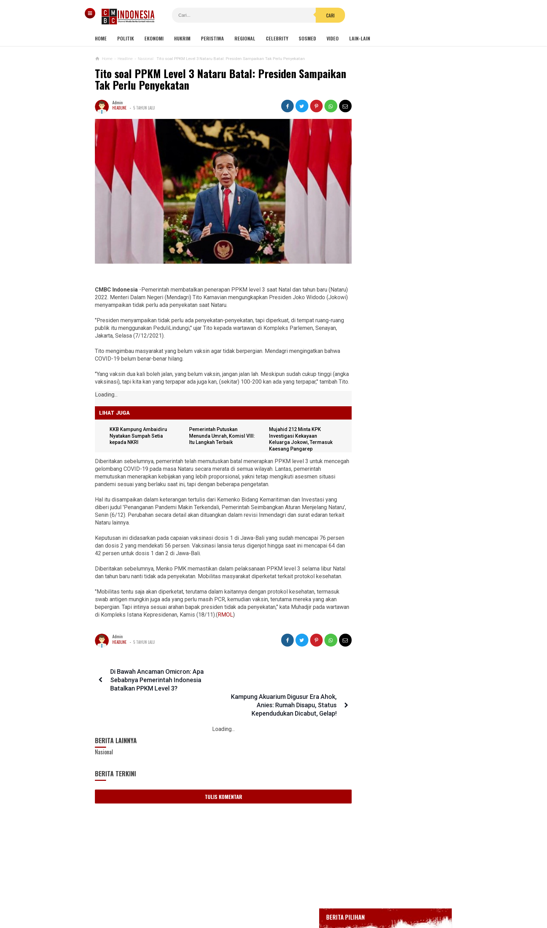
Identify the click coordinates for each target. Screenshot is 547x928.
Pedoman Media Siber (252, 899)
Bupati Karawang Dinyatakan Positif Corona (401, 260)
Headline (119, 108)
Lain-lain (359, 38)
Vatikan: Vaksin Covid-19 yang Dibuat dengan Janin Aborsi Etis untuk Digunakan (389, 631)
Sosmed (307, 38)
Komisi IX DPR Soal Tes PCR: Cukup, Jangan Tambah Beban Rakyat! (393, 601)
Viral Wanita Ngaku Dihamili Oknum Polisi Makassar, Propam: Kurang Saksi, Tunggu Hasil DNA (393, 665)
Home (101, 38)
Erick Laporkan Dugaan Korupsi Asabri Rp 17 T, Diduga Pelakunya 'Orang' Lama (391, 509)
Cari (316, 15)
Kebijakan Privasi (306, 899)
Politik (125, 38)
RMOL (263, 623)
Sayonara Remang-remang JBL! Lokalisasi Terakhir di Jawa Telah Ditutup (408, 376)
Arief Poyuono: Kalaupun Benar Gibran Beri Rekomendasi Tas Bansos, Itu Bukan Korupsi (389, 543)
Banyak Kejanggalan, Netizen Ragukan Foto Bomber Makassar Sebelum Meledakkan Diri (390, 475)
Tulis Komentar (217, 780)
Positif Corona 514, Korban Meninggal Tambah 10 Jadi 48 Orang (396, 276)
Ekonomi (154, 38)
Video (333, 38)
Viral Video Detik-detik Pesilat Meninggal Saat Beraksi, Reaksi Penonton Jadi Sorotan (390, 442)
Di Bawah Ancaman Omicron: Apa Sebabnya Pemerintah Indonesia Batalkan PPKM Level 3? (155, 688)
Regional (244, 38)
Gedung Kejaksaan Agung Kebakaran (395, 209)
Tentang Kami (203, 899)
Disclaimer (347, 899)
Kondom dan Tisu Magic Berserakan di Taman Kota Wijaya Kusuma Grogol (394, 408)
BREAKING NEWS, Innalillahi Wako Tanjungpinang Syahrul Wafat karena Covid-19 (401, 227)
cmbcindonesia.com (272, 910)
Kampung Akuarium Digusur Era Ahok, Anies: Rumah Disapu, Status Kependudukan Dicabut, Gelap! (276, 688)
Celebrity (277, 38)
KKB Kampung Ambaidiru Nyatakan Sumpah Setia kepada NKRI (139, 436)
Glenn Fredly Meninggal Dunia (388, 247)
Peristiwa (212, 38)
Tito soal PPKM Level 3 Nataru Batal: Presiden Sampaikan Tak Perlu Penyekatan (195, 79)
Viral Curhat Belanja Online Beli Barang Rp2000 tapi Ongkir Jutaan (393, 573)
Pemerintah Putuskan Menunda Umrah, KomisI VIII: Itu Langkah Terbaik (215, 436)
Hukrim (182, 38)
